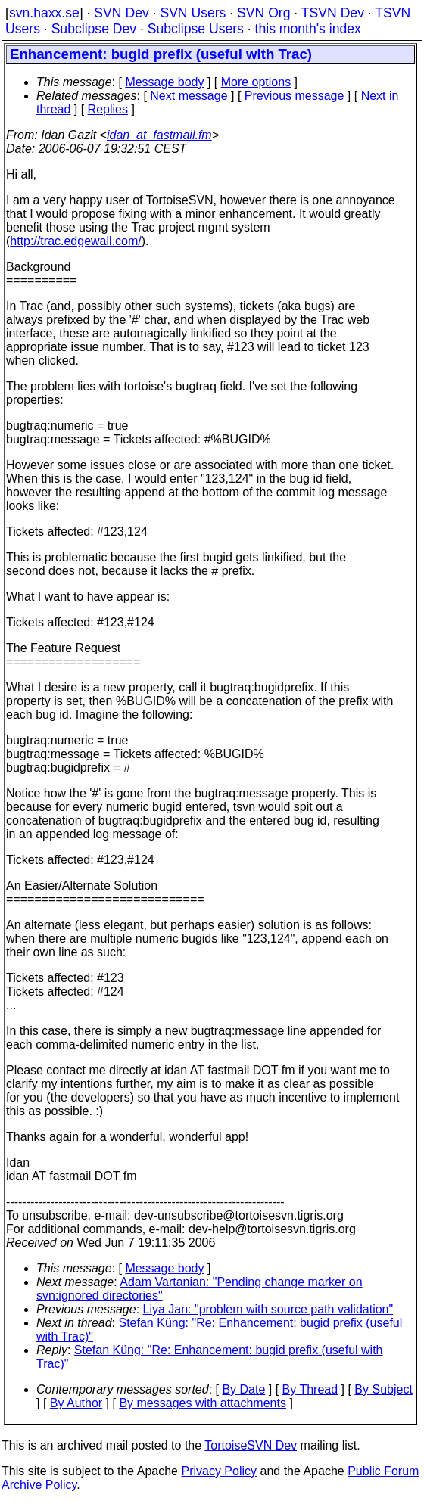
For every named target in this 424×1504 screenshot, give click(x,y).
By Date (243, 1389)
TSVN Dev (332, 12)
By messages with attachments (202, 1403)
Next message (188, 95)
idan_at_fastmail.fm (159, 135)
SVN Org (263, 12)
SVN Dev (121, 12)
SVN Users (193, 12)
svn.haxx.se (44, 12)
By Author (76, 1403)
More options (256, 82)
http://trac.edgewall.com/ (75, 241)
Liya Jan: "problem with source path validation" (268, 1309)
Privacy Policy (219, 1471)
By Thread (310, 1389)
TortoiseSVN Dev (250, 1445)
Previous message (294, 95)
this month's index (308, 28)
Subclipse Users (196, 28)
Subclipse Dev (93, 28)
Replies (108, 109)
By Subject (383, 1389)
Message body (164, 82)
